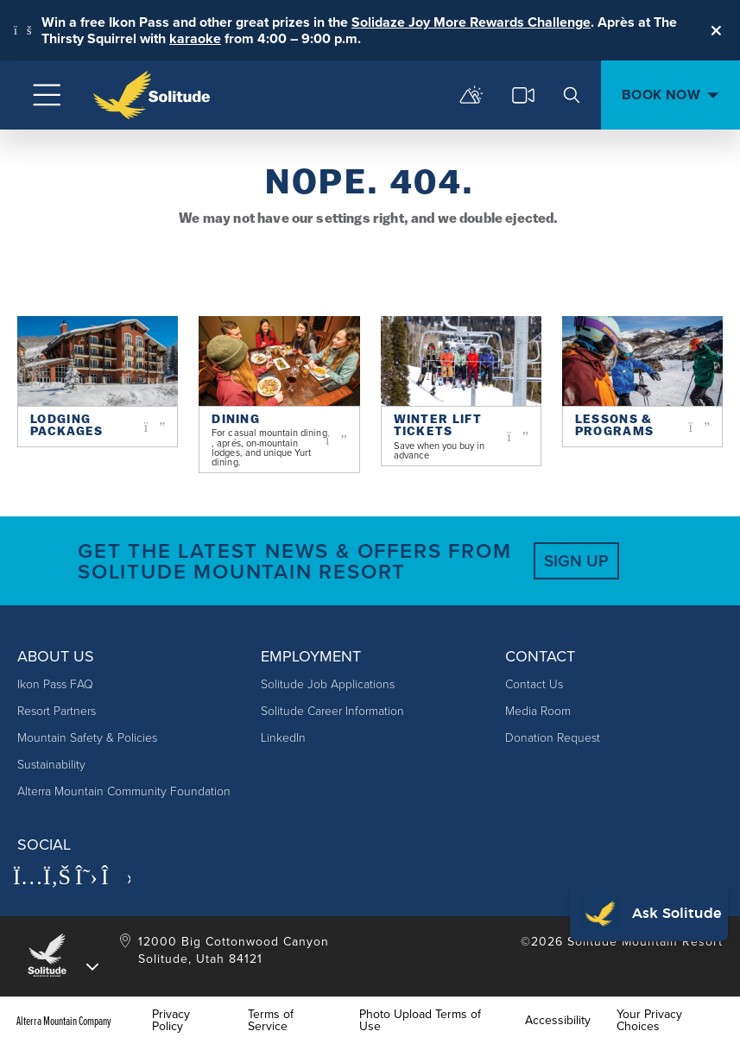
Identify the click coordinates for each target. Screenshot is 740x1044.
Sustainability (51, 765)
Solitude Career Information (332, 711)
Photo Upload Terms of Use (420, 1021)
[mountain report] (471, 95)
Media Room (538, 711)
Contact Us (534, 684)
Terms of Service (271, 1021)
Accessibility (558, 1021)
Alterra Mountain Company (63, 1021)
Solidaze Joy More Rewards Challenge (471, 22)
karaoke (195, 38)
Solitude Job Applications (328, 684)
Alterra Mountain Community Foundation (124, 791)
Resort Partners (56, 711)
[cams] (523, 95)
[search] (572, 95)
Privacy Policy (171, 1021)
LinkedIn (283, 738)
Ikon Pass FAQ (55, 684)
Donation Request (552, 738)
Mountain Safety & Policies (87, 738)
